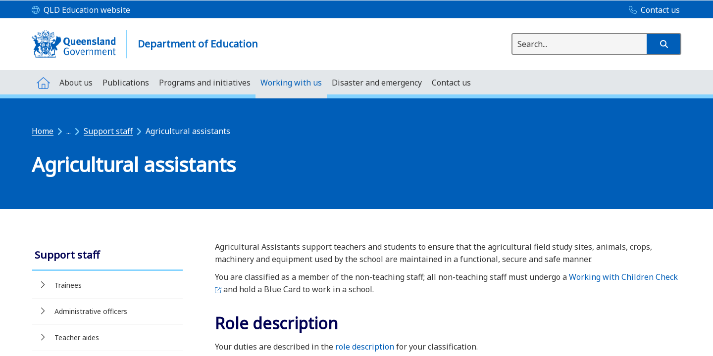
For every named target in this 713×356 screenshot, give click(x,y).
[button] (663, 44)
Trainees (68, 285)
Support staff (108, 131)
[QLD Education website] (81, 10)
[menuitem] (43, 82)
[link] (107, 255)
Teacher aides (76, 337)
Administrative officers (90, 311)
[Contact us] (652, 10)
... (68, 131)
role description (364, 346)
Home (42, 131)
